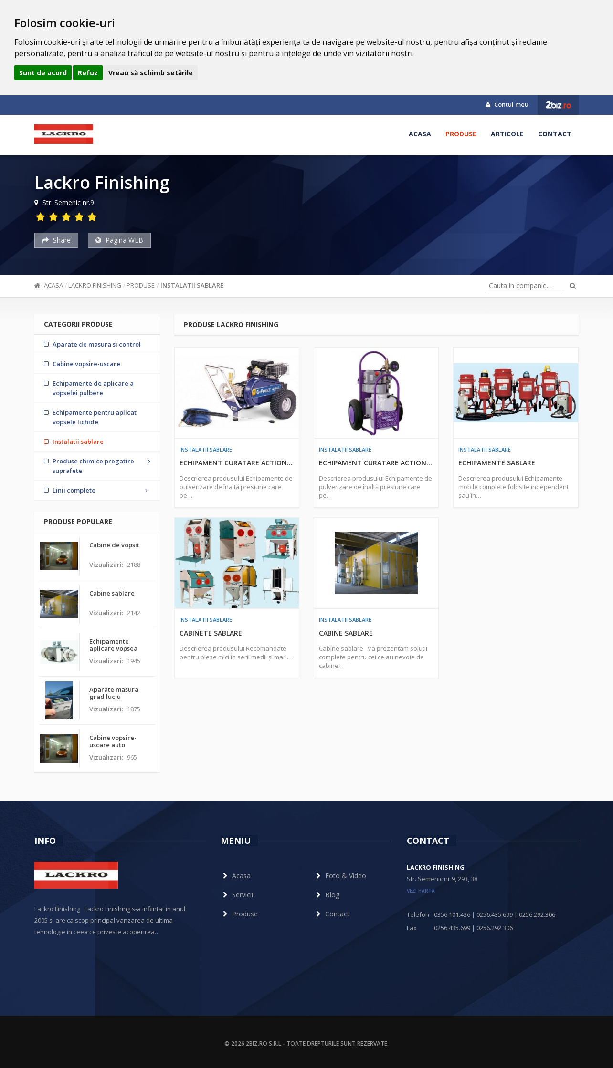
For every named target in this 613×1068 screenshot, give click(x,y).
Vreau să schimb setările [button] (150, 72)
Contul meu (507, 104)
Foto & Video (340, 875)
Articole (507, 133)
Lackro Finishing (94, 285)
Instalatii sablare (191, 285)
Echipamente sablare (496, 462)
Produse (460, 133)
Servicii (237, 894)
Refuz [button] (88, 72)
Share (56, 240)
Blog (326, 894)
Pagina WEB (119, 240)
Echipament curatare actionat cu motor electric (376, 462)
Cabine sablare (346, 632)
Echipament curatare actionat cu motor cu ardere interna (237, 462)
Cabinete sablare (211, 632)
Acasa (420, 133)
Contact (554, 133)
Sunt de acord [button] (43, 72)
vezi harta (421, 890)
